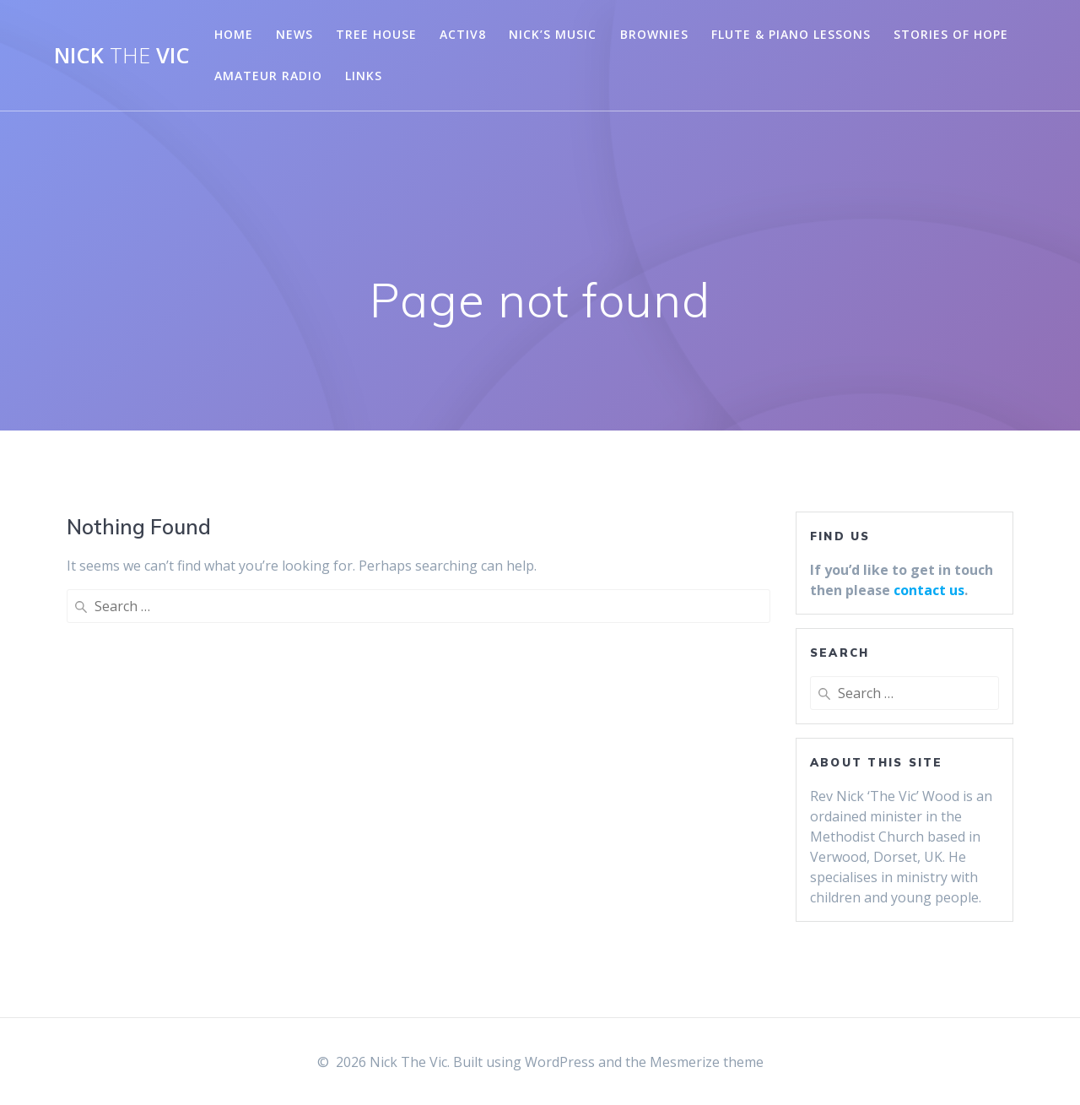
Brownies (654, 34)
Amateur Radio (268, 76)
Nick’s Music (553, 34)
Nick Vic (122, 56)
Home (233, 34)
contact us (929, 590)
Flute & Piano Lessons (791, 34)
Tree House (376, 34)
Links (363, 76)
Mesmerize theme (707, 1062)
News (294, 34)
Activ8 (463, 34)
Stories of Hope (951, 34)
